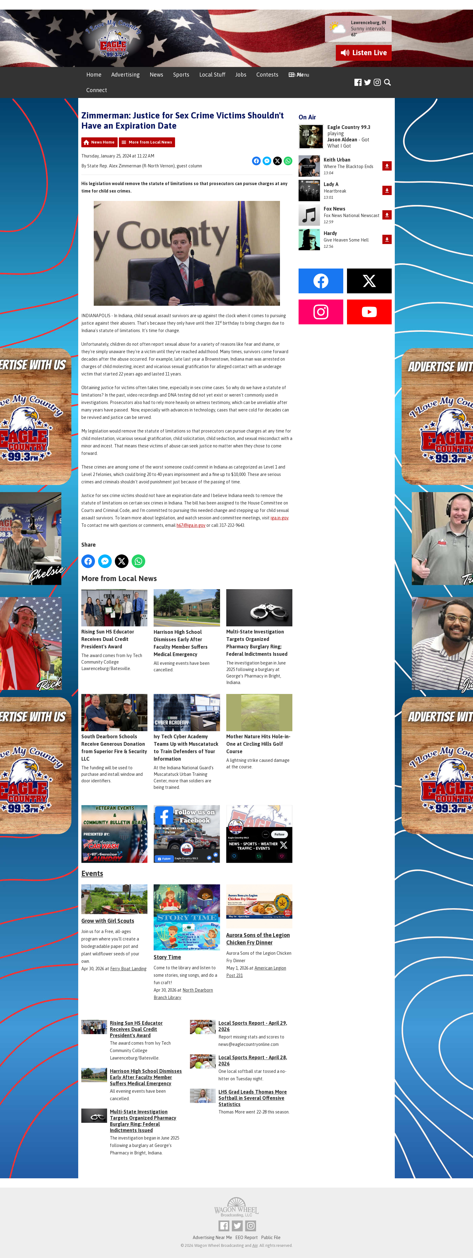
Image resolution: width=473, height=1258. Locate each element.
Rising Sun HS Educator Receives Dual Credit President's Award (114, 619)
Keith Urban (337, 159)
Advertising (125, 74)
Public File (271, 1237)
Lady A (331, 184)
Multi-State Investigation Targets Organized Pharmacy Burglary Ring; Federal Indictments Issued (259, 623)
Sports (181, 74)
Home (93, 74)
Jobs (240, 74)
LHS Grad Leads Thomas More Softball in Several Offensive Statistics (252, 1098)
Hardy (330, 233)
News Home (103, 142)
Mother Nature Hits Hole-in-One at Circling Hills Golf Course (259, 724)
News (156, 74)
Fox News (334, 208)
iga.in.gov (279, 517)
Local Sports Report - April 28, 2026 (252, 1060)
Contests (267, 74)
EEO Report (246, 1237)
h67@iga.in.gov (191, 525)
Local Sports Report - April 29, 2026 (252, 1026)
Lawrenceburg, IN (368, 22)
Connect (96, 90)
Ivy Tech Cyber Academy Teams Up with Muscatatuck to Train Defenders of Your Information (187, 728)
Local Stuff (212, 74)
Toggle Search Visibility (388, 83)
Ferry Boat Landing (128, 968)
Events (92, 873)
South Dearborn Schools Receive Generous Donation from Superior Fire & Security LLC (114, 728)
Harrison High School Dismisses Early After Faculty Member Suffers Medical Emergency (187, 623)
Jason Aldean (342, 139)
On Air (296, 74)
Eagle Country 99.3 (349, 127)
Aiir (255, 1245)
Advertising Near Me (212, 1237)
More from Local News (150, 142)
